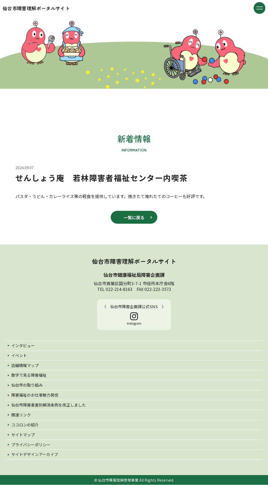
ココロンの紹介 (25, 425)
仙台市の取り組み (27, 385)
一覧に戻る (134, 217)
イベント (19, 355)
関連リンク (21, 415)
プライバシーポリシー (31, 445)
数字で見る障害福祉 (29, 375)
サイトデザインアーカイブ (34, 455)
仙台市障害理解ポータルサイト (36, 8)
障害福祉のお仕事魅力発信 (34, 395)
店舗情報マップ (25, 365)
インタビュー (23, 345)
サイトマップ (23, 435)
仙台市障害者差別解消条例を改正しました (48, 405)
